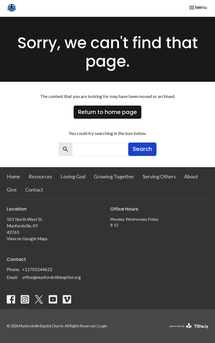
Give (12, 189)
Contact (34, 189)
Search (142, 149)
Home (13, 176)
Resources (40, 176)
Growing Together (114, 176)
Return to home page (107, 112)
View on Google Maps (27, 238)
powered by (188, 326)
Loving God (72, 176)
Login (103, 326)
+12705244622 (37, 269)
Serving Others (159, 176)
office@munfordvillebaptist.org (51, 277)
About (191, 176)
